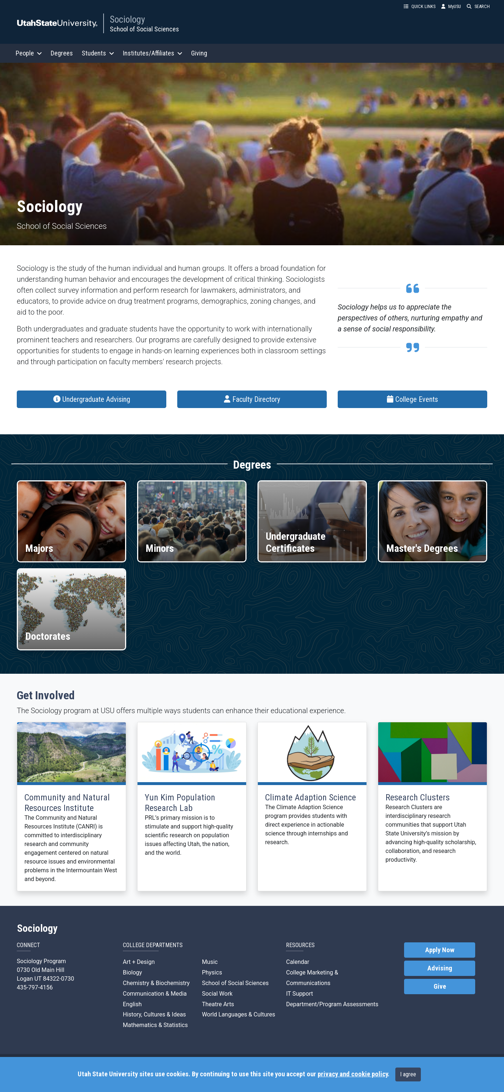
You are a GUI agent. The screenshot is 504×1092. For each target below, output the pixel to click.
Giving (199, 53)
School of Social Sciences (144, 29)
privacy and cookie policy (353, 1074)
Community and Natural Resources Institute (67, 802)
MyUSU (451, 6)
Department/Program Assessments (332, 1004)
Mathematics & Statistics (155, 1025)
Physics (212, 972)
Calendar (297, 961)
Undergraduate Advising (91, 399)
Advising (439, 968)
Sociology (127, 19)
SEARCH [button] (478, 6)
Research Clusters (417, 797)
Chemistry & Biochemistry (156, 983)
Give (440, 987)
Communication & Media (155, 993)
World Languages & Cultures (238, 1014)
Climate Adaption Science (310, 797)
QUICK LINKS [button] (419, 6)
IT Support (299, 993)
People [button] (29, 53)
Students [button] (98, 53)
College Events (412, 399)
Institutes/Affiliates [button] (152, 53)
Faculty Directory (252, 399)
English (132, 1004)
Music (210, 961)
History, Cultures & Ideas (154, 1014)
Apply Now (439, 950)
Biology (132, 972)
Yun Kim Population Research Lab (180, 802)
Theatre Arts (218, 1004)
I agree (408, 1074)
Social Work (217, 993)
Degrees (62, 53)
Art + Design (139, 961)
